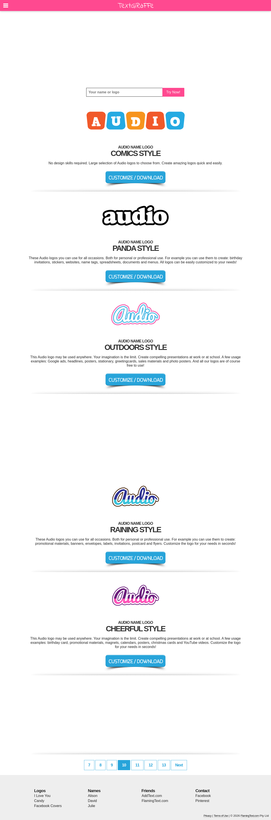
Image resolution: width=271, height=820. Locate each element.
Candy (39, 801)
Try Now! (173, 92)
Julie (91, 806)
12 (151, 765)
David (92, 801)
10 (124, 765)
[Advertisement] (135, 49)
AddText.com (152, 796)
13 (164, 765)
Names (94, 790)
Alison (93, 796)
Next (179, 765)
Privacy (208, 815)
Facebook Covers (48, 806)
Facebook (203, 796)
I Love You (42, 796)
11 (137, 765)
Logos (40, 790)
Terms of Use (221, 815)
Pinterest (202, 801)
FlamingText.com (155, 801)
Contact (203, 790)
